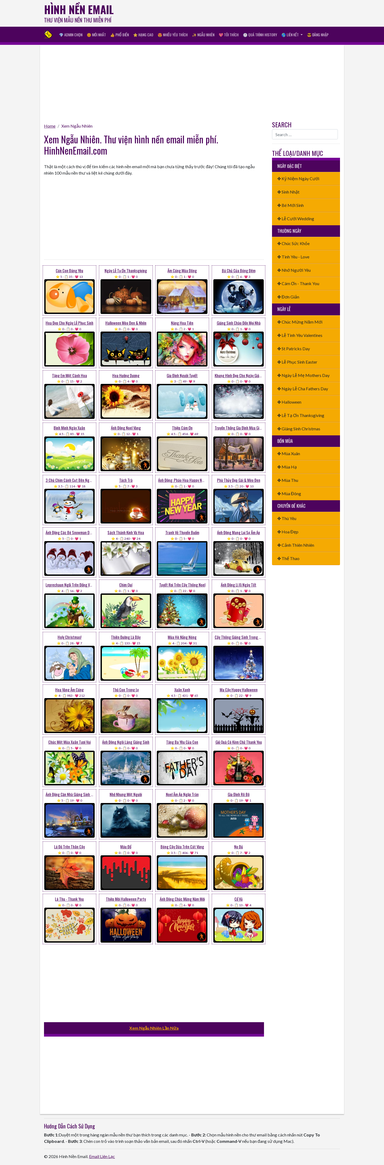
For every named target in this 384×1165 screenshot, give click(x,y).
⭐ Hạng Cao (143, 34)
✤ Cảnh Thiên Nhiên (295, 545)
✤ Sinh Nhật (288, 191)
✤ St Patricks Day (293, 348)
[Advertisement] (243, 15)
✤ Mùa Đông (289, 493)
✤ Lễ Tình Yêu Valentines (299, 335)
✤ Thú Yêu (286, 518)
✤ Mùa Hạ (287, 466)
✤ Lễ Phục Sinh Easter (297, 361)
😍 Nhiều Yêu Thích (173, 34)
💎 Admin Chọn (70, 34)
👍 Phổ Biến (119, 34)
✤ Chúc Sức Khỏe (293, 243)
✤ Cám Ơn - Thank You (298, 283)
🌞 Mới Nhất (96, 34)
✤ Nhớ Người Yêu (294, 270)
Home (49, 125)
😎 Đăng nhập (318, 34)
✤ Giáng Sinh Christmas (298, 428)
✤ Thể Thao (288, 558)
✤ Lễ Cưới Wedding (295, 218)
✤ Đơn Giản (288, 296)
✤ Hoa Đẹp (287, 531)
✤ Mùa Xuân (288, 453)
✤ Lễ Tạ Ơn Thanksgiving (300, 415)
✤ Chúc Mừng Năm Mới (299, 321)
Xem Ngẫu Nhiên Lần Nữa (153, 1027)
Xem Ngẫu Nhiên (77, 125)
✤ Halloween (289, 401)
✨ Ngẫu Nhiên (203, 34)
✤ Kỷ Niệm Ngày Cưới (298, 178)
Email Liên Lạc (102, 1156)
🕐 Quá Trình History (260, 34)
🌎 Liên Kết (290, 34)
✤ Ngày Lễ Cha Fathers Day (302, 388)
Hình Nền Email (79, 9)
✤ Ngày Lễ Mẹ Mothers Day (303, 375)
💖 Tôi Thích (229, 34)
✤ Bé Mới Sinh (290, 205)
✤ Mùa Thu (287, 480)
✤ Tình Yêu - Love (293, 256)
